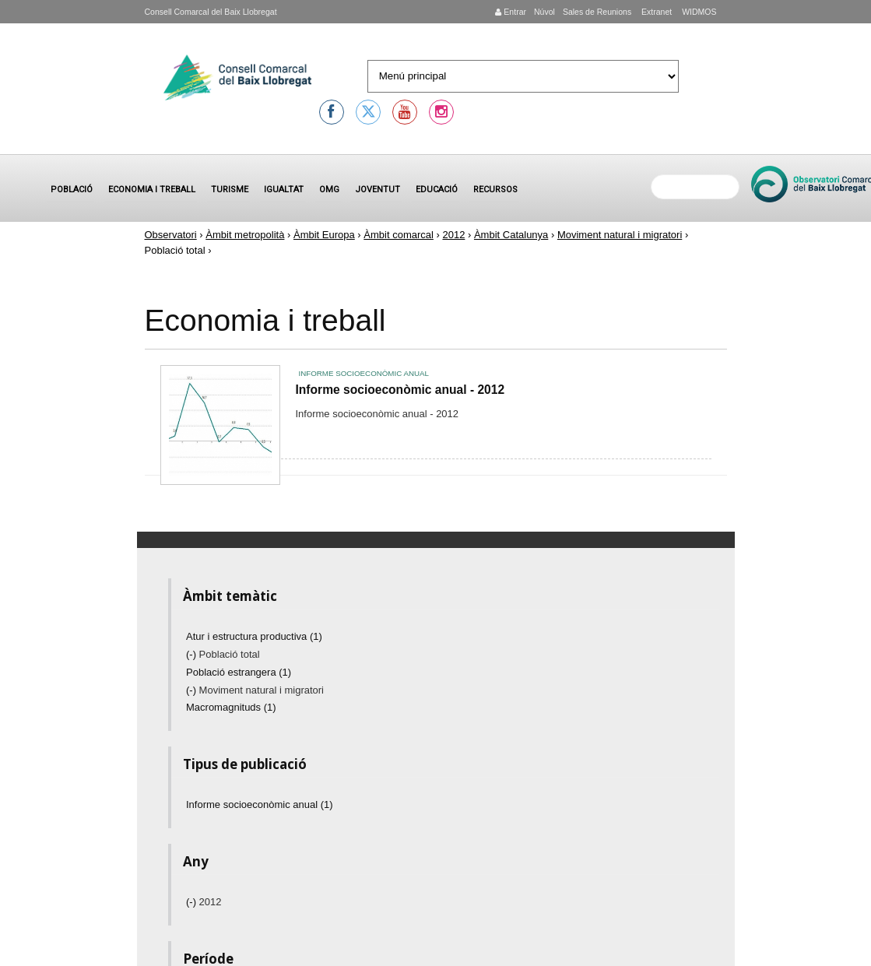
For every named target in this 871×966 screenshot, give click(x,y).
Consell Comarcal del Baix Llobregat (211, 11)
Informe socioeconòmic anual (364, 373)
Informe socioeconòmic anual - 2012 (400, 389)
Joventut (377, 189)
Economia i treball (151, 189)
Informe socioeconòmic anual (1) (259, 804)
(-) (192, 654)
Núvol (544, 11)
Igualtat (284, 189)
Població (72, 189)
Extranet (655, 11)
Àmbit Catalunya (511, 235)
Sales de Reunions (597, 11)
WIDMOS (698, 11)
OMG (329, 189)
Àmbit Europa (324, 235)
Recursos (495, 189)
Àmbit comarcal (399, 235)
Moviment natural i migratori (619, 235)
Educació (437, 189)
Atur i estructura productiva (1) (254, 636)
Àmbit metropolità (244, 235)
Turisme (229, 189)
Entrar (510, 11)
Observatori (171, 235)
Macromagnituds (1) (231, 707)
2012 (453, 235)
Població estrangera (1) (238, 672)
